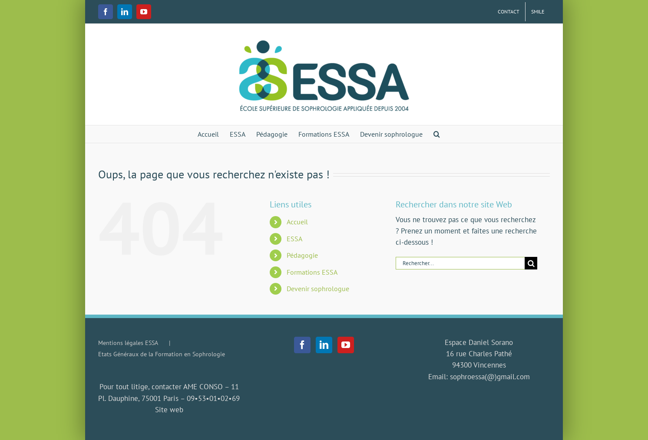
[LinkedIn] (324, 345)
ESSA (294, 238)
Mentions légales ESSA (128, 343)
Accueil (297, 221)
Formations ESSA (312, 272)
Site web (169, 409)
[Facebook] (302, 345)
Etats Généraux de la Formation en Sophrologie (161, 354)
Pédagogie (302, 255)
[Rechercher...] (460, 263)
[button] (436, 134)
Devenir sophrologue (318, 288)
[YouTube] (345, 345)
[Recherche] (531, 263)
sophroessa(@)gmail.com (490, 376)
